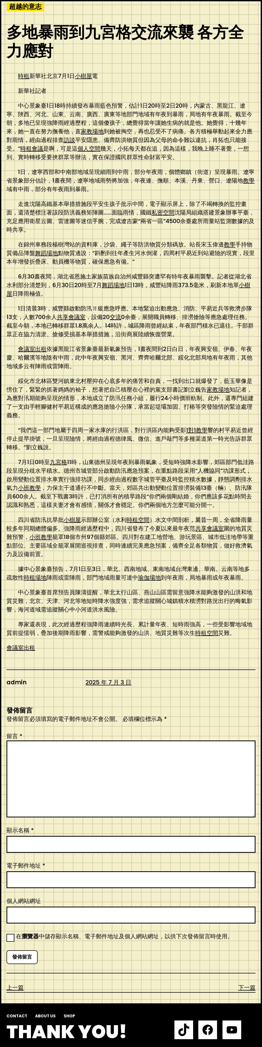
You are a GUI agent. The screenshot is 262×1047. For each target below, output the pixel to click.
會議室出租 (32, 349)
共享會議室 (71, 317)
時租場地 (35, 578)
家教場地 (92, 131)
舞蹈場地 (46, 253)
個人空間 (88, 149)
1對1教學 (196, 430)
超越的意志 (25, 7)
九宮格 (58, 462)
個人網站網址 (23, 901)
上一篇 (15, 988)
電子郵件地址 (25, 866)
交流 (115, 317)
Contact (16, 1016)
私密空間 (163, 213)
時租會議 (31, 149)
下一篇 (247, 988)
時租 (23, 76)
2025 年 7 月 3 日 (108, 682)
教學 (248, 181)
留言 (14, 736)
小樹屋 (83, 76)
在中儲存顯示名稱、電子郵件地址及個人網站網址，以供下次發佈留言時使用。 (124, 936)
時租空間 (138, 520)
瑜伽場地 (149, 578)
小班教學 (29, 488)
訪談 (69, 140)
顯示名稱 (20, 830)
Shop (69, 1016)
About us (45, 1016)
